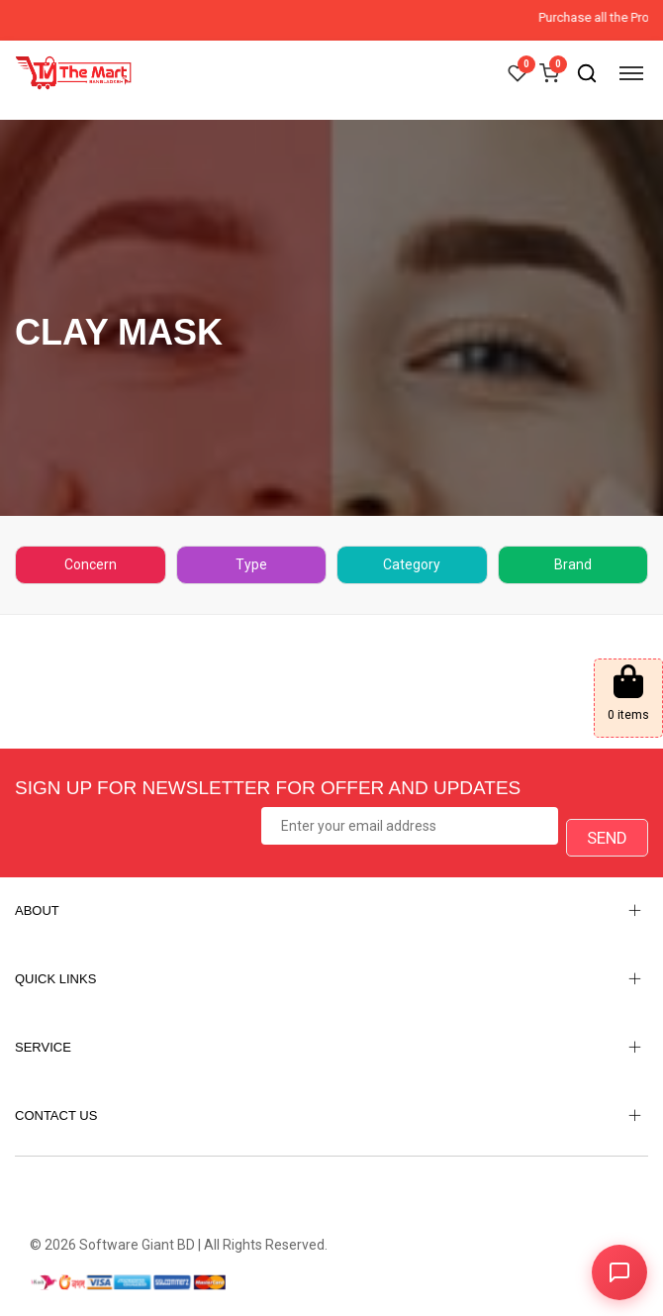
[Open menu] (631, 73)
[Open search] (587, 73)
